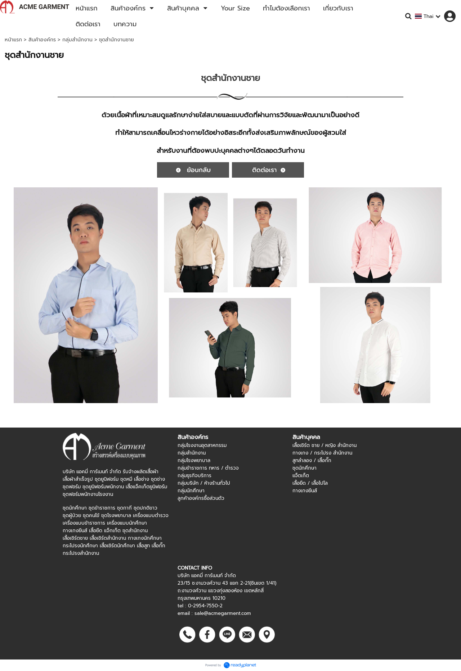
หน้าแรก (13, 40)
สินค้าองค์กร (42, 40)
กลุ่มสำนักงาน (77, 40)
